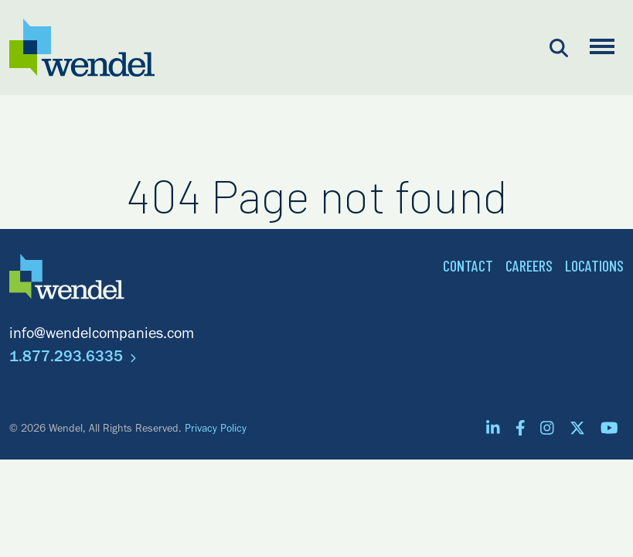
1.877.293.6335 (72, 359)
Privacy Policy (216, 430)
